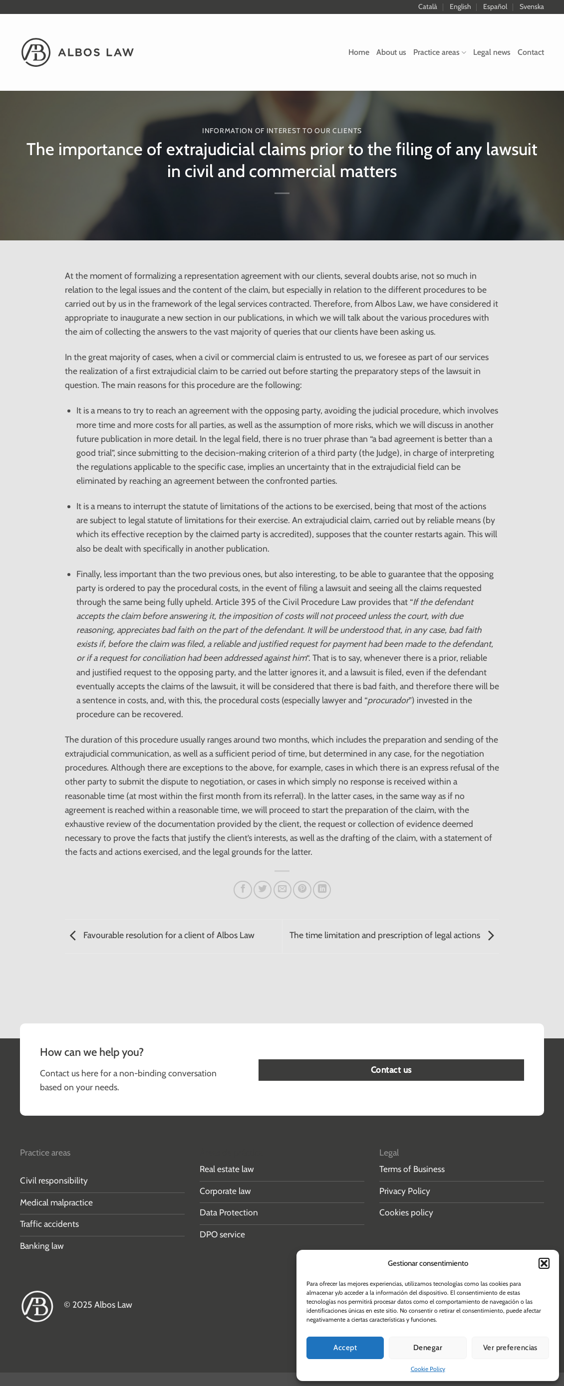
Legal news (492, 52)
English (460, 6)
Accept (345, 1347)
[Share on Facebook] (243, 890)
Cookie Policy (428, 1369)
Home (358, 52)
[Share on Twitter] (263, 890)
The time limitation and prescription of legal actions (394, 935)
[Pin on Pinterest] (302, 890)
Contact (531, 52)
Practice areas (439, 52)
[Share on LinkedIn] (322, 890)
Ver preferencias (510, 1347)
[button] (544, 1263)
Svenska (532, 6)
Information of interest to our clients (282, 130)
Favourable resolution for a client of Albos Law (160, 935)
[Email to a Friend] (282, 890)
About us (391, 52)
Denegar (427, 1347)
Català (427, 6)
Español (495, 6)
